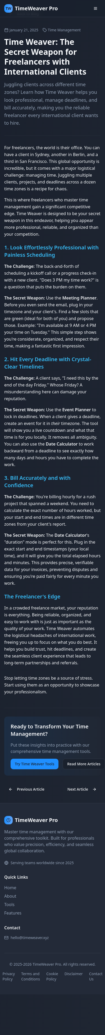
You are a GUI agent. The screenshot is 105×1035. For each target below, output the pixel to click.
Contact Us (96, 976)
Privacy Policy (9, 976)
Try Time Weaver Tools (34, 763)
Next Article (82, 789)
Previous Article (26, 789)
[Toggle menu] (95, 8)
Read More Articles (84, 763)
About (10, 896)
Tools (9, 904)
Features (12, 913)
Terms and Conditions (30, 976)
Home (10, 888)
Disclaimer (74, 973)
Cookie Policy (52, 976)
